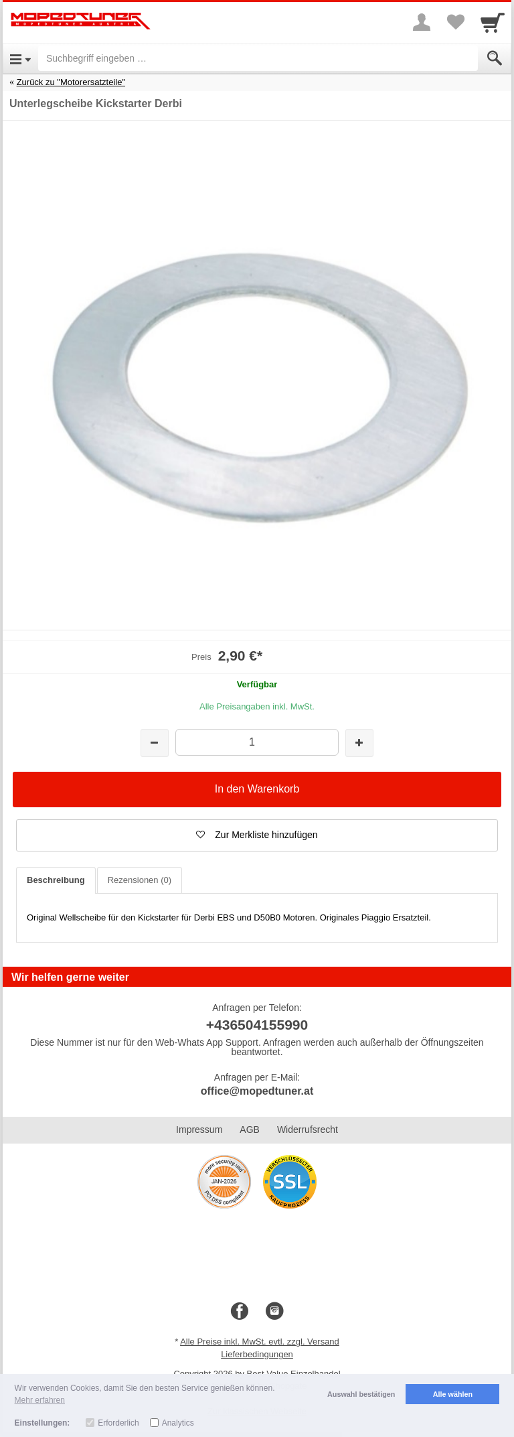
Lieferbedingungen (257, 1354)
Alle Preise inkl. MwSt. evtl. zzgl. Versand (259, 1342)
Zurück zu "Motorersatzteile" (71, 82)
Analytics (178, 1423)
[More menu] (421, 22)
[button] (257, 835)
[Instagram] (274, 1311)
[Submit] (494, 58)
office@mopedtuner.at (257, 1091)
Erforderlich (118, 1423)
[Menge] (256, 742)
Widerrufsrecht (307, 1129)
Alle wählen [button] (453, 1394)
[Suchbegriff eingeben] (258, 58)
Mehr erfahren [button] (40, 1400)
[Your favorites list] (455, 22)
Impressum (199, 1129)
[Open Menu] (20, 58)
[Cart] (492, 22)
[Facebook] (239, 1311)
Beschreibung (56, 880)
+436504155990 (257, 1024)
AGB (250, 1129)
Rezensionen (139, 880)
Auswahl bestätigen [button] (361, 1394)
